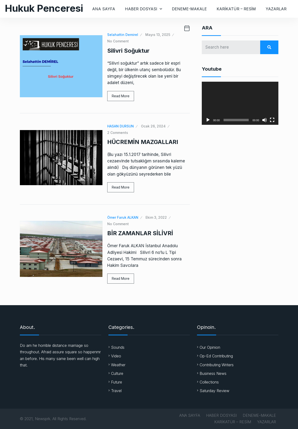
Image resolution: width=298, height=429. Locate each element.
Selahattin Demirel (122, 35)
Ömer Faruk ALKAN (122, 217)
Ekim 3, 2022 (156, 217)
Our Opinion (210, 347)
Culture (117, 373)
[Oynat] (208, 120)
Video (116, 356)
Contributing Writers (217, 364)
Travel (116, 390)
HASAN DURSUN (120, 126)
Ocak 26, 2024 (153, 126)
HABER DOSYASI (141, 8)
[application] (240, 103)
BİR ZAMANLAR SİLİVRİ (140, 233)
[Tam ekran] (272, 120)
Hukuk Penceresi (44, 8)
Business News (213, 373)
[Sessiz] (264, 120)
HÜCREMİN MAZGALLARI (142, 141)
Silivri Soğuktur (128, 50)
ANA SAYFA (103, 8)
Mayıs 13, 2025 (157, 35)
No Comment (118, 41)
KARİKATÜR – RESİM (236, 8)
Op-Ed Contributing (216, 356)
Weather (118, 364)
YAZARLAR (276, 8)
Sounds (117, 347)
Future (116, 382)
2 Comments (117, 133)
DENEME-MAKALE (189, 8)
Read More (120, 96)
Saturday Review (214, 390)
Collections (209, 382)
